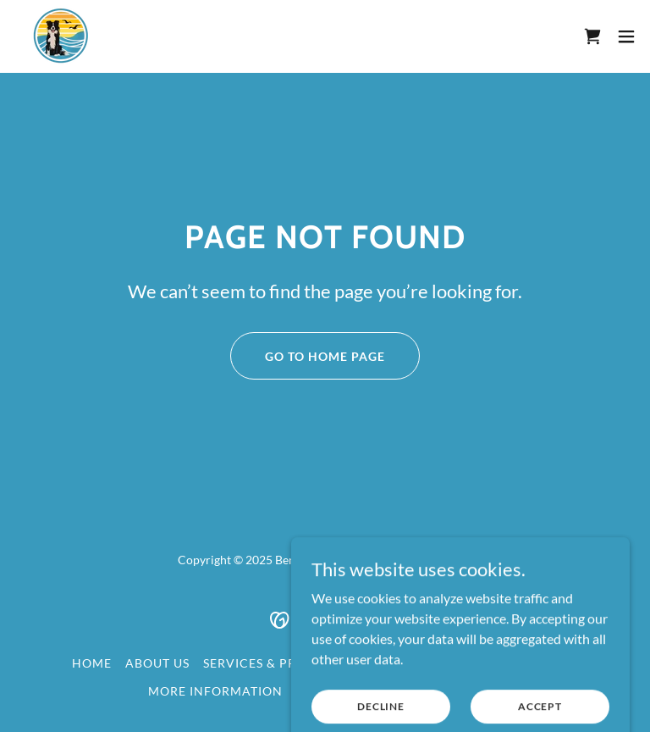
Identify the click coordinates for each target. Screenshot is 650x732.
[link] (58, 36)
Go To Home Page (325, 356)
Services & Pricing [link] (268, 663)
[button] (626, 36)
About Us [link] (157, 663)
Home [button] (92, 663)
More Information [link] (215, 691)
